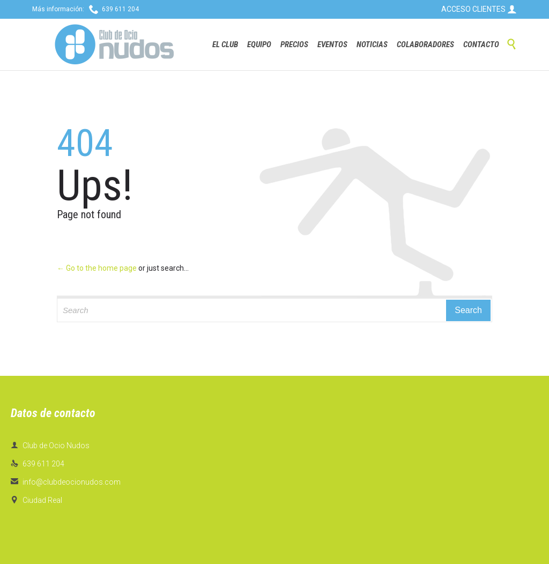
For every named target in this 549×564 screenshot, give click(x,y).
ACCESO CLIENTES (479, 9)
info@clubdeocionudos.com (66, 482)
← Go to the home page (97, 268)
